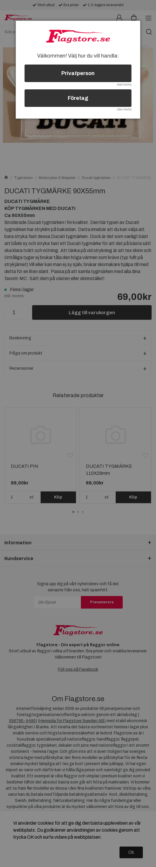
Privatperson (78, 73)
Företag (78, 98)
